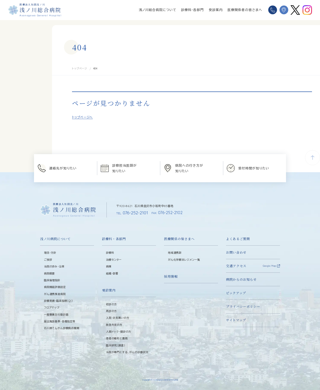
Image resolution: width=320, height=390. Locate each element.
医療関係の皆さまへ (179, 238)
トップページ (79, 68)
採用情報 (171, 276)
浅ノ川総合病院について (157, 10)
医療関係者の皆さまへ (245, 10)
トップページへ (82, 117)
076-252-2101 (131, 212)
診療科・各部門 (192, 10)
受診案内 (216, 10)
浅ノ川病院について (55, 238)
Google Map (269, 265)
